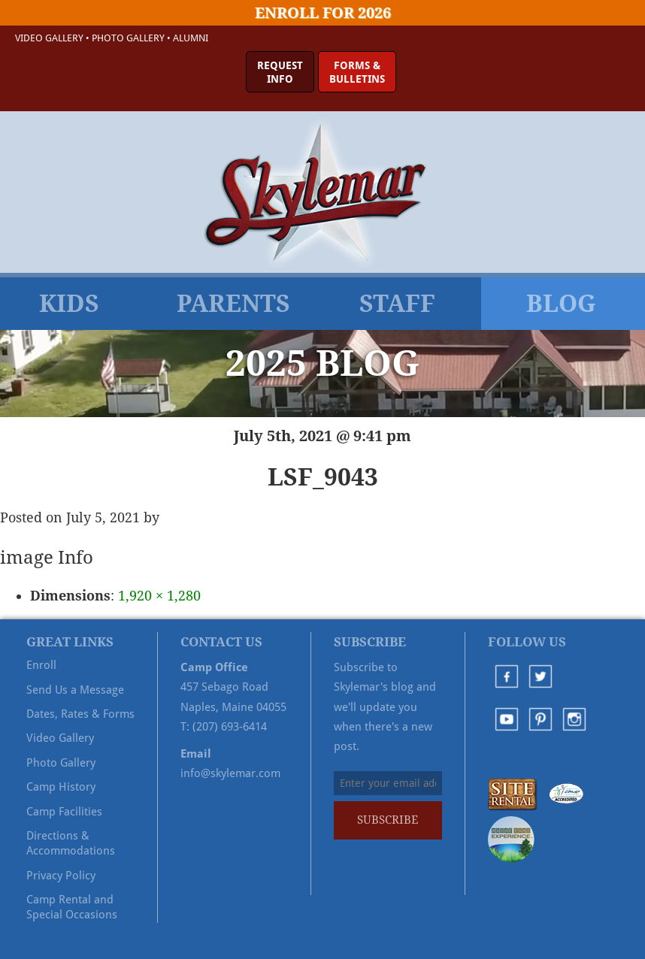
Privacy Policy (60, 875)
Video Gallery (49, 38)
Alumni (190, 38)
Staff (397, 303)
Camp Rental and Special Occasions (71, 907)
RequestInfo (280, 72)
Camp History (60, 787)
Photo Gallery (128, 38)
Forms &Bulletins (357, 72)
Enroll (41, 665)
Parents (233, 303)
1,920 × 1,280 (159, 596)
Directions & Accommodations (70, 843)
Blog (561, 303)
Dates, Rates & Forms (80, 714)
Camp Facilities (64, 811)
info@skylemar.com (230, 773)
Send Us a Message (75, 690)
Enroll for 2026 (323, 13)
